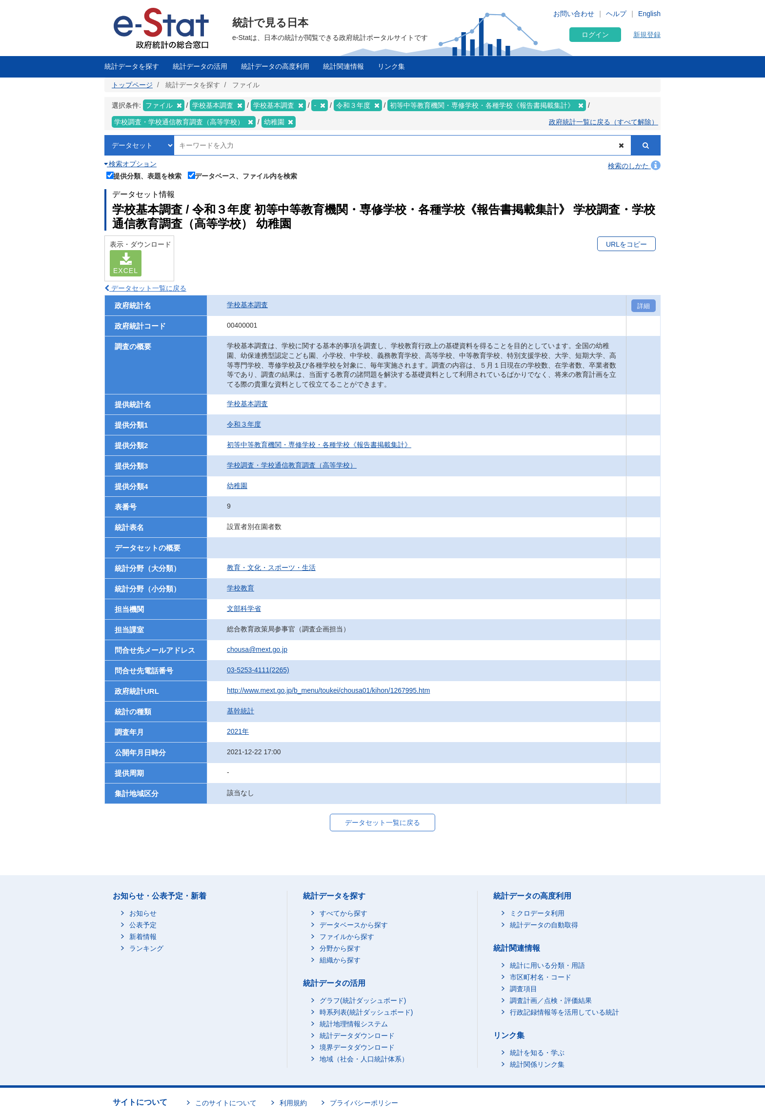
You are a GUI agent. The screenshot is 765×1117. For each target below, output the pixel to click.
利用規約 (293, 1102)
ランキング (146, 948)
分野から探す (340, 948)
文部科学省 (244, 608)
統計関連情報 (343, 66)
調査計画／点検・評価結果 (551, 1000)
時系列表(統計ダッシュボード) (366, 1012)
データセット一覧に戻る (145, 288)
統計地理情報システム (354, 1023)
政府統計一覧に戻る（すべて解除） (603, 122)
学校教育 (240, 588)
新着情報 (143, 936)
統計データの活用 (200, 66)
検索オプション (130, 163)
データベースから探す (354, 924)
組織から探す (340, 960)
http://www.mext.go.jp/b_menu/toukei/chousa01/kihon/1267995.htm (328, 690)
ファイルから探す (347, 936)
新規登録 (647, 35)
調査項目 (523, 988)
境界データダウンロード (357, 1047)
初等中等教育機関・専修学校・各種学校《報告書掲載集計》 (319, 445)
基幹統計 (240, 711)
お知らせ (143, 913)
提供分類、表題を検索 (144, 175)
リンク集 (391, 66)
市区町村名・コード (540, 977)
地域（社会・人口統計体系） (364, 1059)
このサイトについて (226, 1102)
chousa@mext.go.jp (257, 649)
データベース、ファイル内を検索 (242, 175)
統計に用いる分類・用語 (547, 965)
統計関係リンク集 (537, 1064)
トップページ (132, 85)
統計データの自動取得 (544, 924)
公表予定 (143, 924)
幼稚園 (237, 486)
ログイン (595, 35)
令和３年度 (244, 424)
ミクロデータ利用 (537, 913)
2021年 (238, 731)
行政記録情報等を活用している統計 (564, 1012)
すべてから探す (343, 913)
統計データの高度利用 (275, 66)
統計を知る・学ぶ (537, 1052)
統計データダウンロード (357, 1035)
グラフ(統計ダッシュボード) (363, 1000)
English (649, 13)
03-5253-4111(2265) (258, 670)
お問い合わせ (573, 13)
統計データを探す (131, 66)
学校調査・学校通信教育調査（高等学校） (292, 465)
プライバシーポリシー (364, 1102)
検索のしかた (634, 166)
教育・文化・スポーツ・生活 (271, 567)
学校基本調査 (247, 305)
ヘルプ (616, 13)
